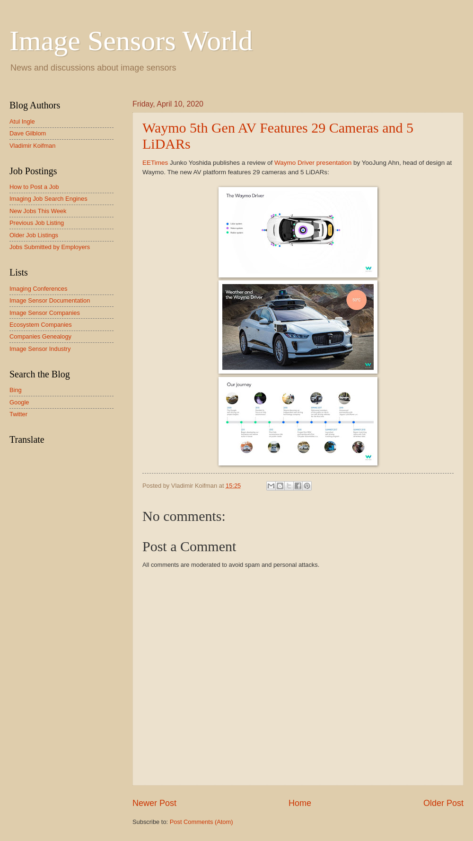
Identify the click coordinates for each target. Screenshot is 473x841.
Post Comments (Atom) (201, 821)
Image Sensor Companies (44, 312)
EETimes (155, 162)
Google (19, 402)
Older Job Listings (33, 235)
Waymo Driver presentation (312, 162)
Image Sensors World (131, 40)
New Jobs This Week (37, 211)
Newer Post (154, 803)
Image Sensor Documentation (49, 300)
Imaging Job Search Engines (48, 198)
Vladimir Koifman (32, 145)
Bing (15, 390)
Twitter (18, 414)
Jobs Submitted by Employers (49, 247)
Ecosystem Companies (40, 324)
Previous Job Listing (36, 222)
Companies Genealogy (40, 336)
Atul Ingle (22, 121)
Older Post (443, 803)
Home (300, 803)
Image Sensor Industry (40, 348)
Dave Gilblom (27, 133)
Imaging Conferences (38, 288)
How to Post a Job (34, 186)
